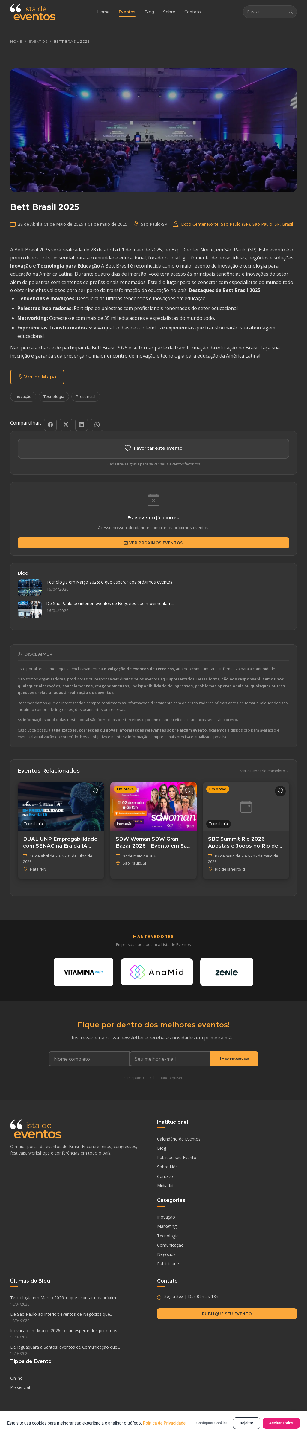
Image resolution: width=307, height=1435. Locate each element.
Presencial (86, 396)
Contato (192, 12)
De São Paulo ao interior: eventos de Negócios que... (80, 1318)
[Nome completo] (89, 1059)
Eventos (127, 12)
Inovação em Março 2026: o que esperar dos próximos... (80, 1334)
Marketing (167, 1227)
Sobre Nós (167, 1167)
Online (16, 1378)
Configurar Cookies (211, 1423)
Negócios (166, 1255)
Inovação (23, 396)
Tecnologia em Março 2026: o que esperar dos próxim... (80, 1302)
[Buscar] (291, 12)
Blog (149, 12)
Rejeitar (246, 1423)
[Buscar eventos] (264, 12)
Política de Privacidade (164, 1423)
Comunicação (170, 1245)
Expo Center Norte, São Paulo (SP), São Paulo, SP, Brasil (237, 224)
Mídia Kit (165, 1186)
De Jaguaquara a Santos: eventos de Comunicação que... (80, 1351)
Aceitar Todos (281, 1423)
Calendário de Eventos (179, 1139)
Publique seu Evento (176, 1158)
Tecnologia (53, 396)
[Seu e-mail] (170, 1059)
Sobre (169, 12)
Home (103, 12)
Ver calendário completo (264, 771)
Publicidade (168, 1264)
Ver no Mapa (37, 377)
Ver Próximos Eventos (153, 543)
